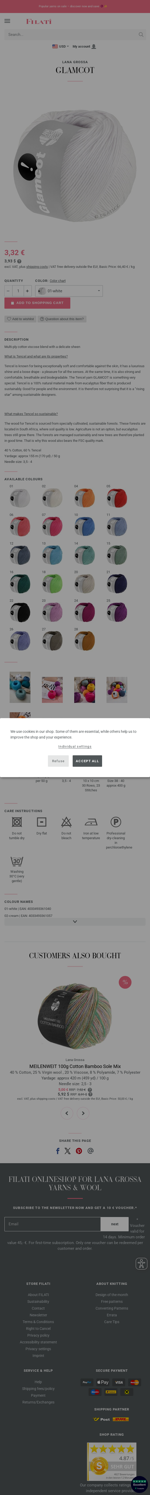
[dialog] (75, 747)
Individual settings (75, 746)
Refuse (58, 761)
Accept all (87, 761)
